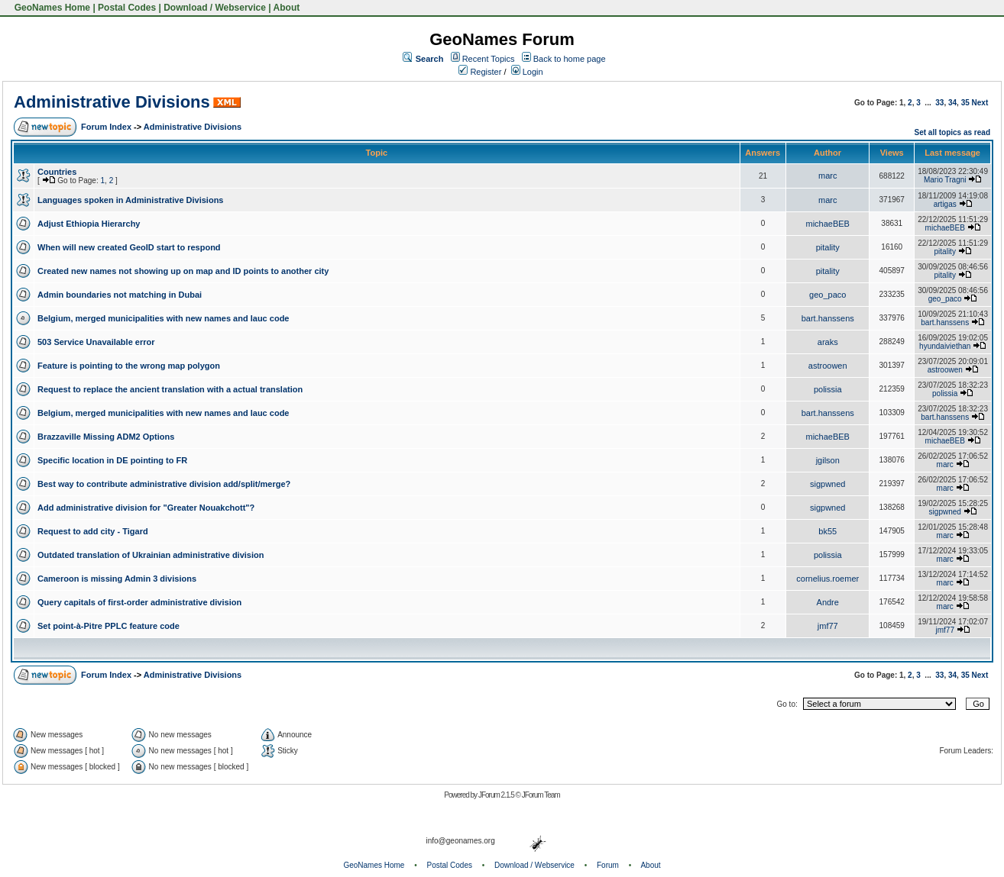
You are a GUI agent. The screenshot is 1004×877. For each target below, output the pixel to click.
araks (828, 342)
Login (527, 71)
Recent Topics (488, 58)
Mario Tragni (945, 180)
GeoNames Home (50, 7)
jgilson (828, 460)
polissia (828, 389)
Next (980, 102)
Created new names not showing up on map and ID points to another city (183, 271)
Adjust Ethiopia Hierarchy (88, 223)
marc (827, 175)
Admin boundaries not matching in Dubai (119, 294)
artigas (945, 204)
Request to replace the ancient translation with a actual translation (170, 389)
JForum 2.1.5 (497, 795)
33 (939, 102)
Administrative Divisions (112, 101)
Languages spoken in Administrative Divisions (130, 200)
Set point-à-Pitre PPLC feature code (108, 625)
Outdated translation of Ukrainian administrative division (150, 554)
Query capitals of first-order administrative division (139, 602)
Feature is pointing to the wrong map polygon (128, 365)
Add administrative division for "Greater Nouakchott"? (145, 507)
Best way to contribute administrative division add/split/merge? (163, 483)
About (287, 7)
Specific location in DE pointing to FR (112, 460)
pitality (828, 247)
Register (479, 71)
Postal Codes (127, 7)
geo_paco (827, 294)
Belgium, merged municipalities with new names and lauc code (163, 318)
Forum (608, 865)
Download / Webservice (215, 7)
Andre (828, 602)
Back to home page (569, 58)
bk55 (827, 531)
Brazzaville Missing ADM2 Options (105, 436)
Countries (56, 171)
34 (952, 102)
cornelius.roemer (827, 578)
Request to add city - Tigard (92, 531)
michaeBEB (827, 223)
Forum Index (106, 126)
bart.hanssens (828, 318)
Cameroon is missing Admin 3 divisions (116, 578)
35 (965, 102)
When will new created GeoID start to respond (129, 247)
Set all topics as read (953, 132)
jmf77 (828, 625)
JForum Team (541, 795)
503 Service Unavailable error (95, 342)
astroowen (827, 365)
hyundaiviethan (944, 346)
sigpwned (827, 483)
